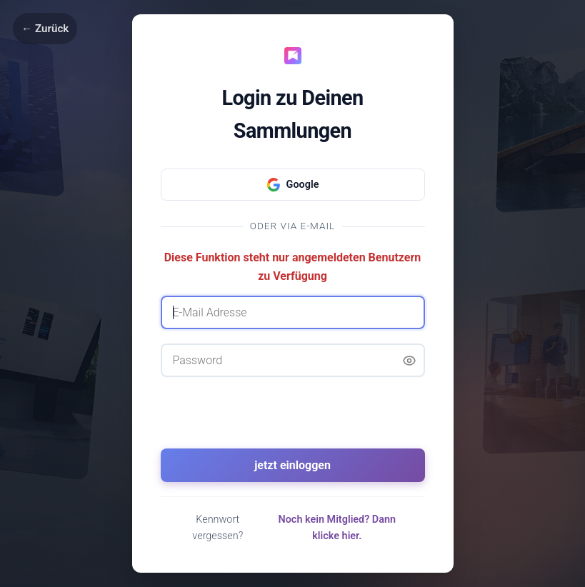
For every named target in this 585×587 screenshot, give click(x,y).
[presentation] (292, 419)
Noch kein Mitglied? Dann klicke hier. (337, 527)
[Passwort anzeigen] (409, 360)
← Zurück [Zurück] (45, 28)
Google (292, 185)
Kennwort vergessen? (217, 527)
